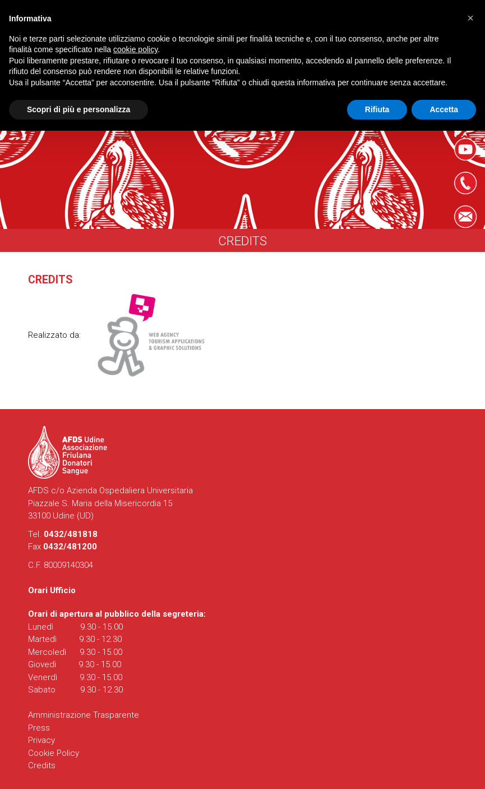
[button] (470, 18)
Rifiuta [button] (377, 109)
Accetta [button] (443, 109)
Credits (42, 765)
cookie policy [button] (135, 49)
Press (39, 728)
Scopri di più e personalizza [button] (78, 109)
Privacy (41, 740)
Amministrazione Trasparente (83, 715)
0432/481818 (71, 534)
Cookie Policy (53, 753)
